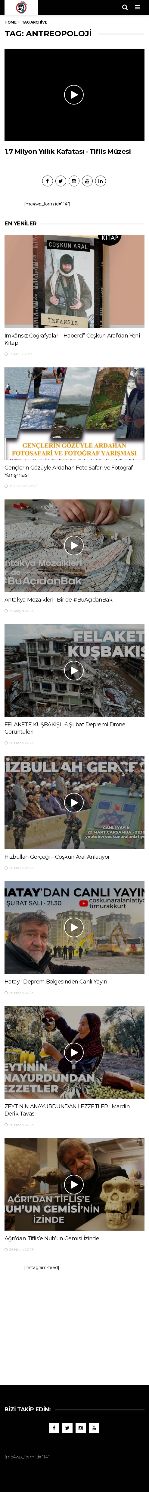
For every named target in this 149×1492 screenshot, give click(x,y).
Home (10, 22)
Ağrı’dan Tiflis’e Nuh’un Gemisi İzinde (52, 1238)
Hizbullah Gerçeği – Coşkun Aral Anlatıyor (57, 857)
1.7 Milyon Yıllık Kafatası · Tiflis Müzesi (68, 151)
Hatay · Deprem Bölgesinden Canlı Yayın (56, 981)
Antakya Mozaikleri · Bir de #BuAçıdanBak (58, 599)
